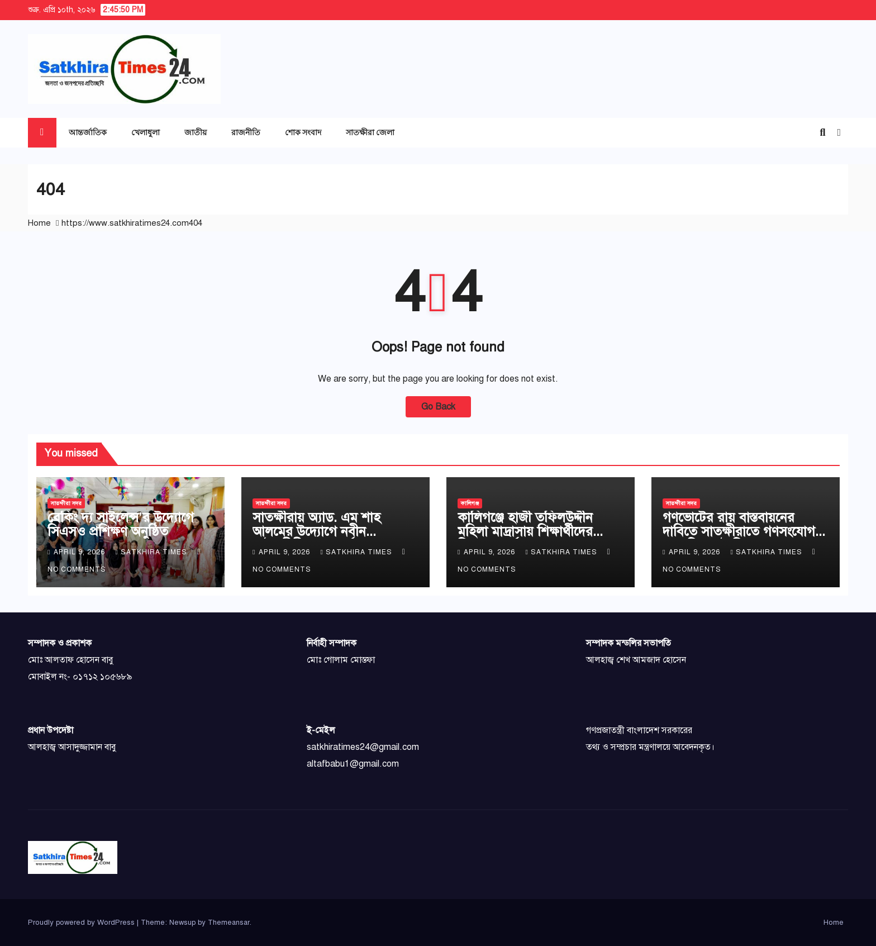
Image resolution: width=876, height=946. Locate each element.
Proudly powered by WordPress (82, 922)
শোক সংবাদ (303, 132)
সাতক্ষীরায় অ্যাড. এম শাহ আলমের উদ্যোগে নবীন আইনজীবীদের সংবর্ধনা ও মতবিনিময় (316, 538)
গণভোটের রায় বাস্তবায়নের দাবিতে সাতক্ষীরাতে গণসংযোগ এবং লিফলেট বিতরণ (739, 531)
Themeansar (229, 922)
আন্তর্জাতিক (88, 132)
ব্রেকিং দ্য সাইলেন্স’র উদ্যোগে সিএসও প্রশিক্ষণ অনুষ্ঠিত (120, 524)
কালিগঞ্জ (470, 503)
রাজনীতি (245, 132)
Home (39, 223)
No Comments (76, 569)
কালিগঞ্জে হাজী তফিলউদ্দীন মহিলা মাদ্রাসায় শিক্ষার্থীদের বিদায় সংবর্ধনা (525, 531)
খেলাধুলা (145, 132)
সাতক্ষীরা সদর (66, 503)
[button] (822, 132)
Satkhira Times (152, 552)
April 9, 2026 (80, 552)
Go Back (438, 406)
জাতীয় (195, 132)
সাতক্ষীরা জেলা (370, 132)
